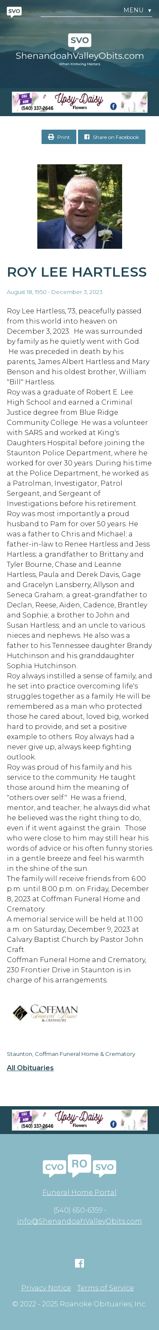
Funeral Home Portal (79, 1193)
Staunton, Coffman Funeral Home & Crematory (71, 1053)
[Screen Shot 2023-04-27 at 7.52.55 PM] (79, 102)
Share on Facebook (111, 137)
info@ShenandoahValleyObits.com (79, 1221)
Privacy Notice (46, 1288)
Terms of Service (105, 1288)
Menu (137, 10)
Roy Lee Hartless (77, 272)
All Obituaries (30, 1068)
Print (59, 137)
